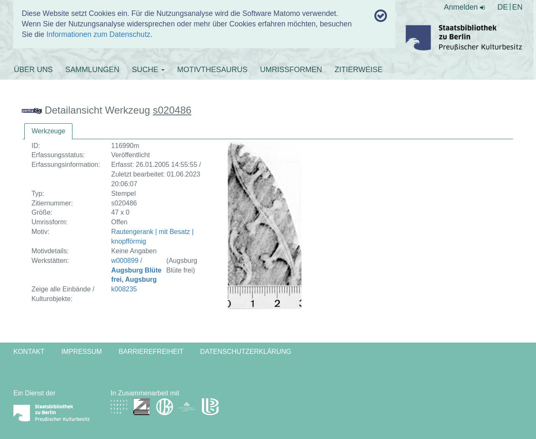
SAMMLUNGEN (92, 69)
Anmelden (464, 7)
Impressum (81, 351)
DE (502, 7)
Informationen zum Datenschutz (98, 34)
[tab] (48, 131)
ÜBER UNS (33, 69)
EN (517, 7)
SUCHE (148, 69)
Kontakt (28, 351)
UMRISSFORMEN (291, 69)
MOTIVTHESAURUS (212, 69)
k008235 (124, 289)
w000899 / (136, 270)
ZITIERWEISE (359, 69)
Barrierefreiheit (151, 351)
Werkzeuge (48, 131)
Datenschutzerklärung (245, 351)
